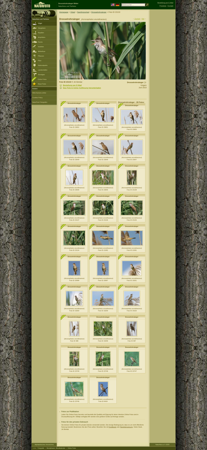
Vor (143, 19)
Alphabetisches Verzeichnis (44, 444)
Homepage (63, 12)
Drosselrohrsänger (98, 12)
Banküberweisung (126, 427)
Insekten (41, 46)
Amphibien (41, 37)
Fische (40, 42)
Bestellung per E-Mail (72, 85)
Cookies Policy (37, 97)
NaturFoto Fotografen (39, 102)
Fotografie (41, 448)
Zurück (137, 19)
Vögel (40, 23)
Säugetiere (42, 28)
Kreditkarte (112, 427)
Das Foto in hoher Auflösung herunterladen (82, 88)
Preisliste (163, 6)
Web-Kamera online (39, 93)
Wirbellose (41, 51)
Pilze (39, 60)
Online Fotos (42, 79)
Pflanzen (41, 56)
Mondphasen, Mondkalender (56, 448)
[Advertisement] (162, 55)
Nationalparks (43, 65)
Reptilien (41, 33)
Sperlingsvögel (83, 12)
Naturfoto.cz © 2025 (162, 444)
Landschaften (42, 70)
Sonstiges (41, 74)
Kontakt (170, 6)
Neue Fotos (42, 84)
